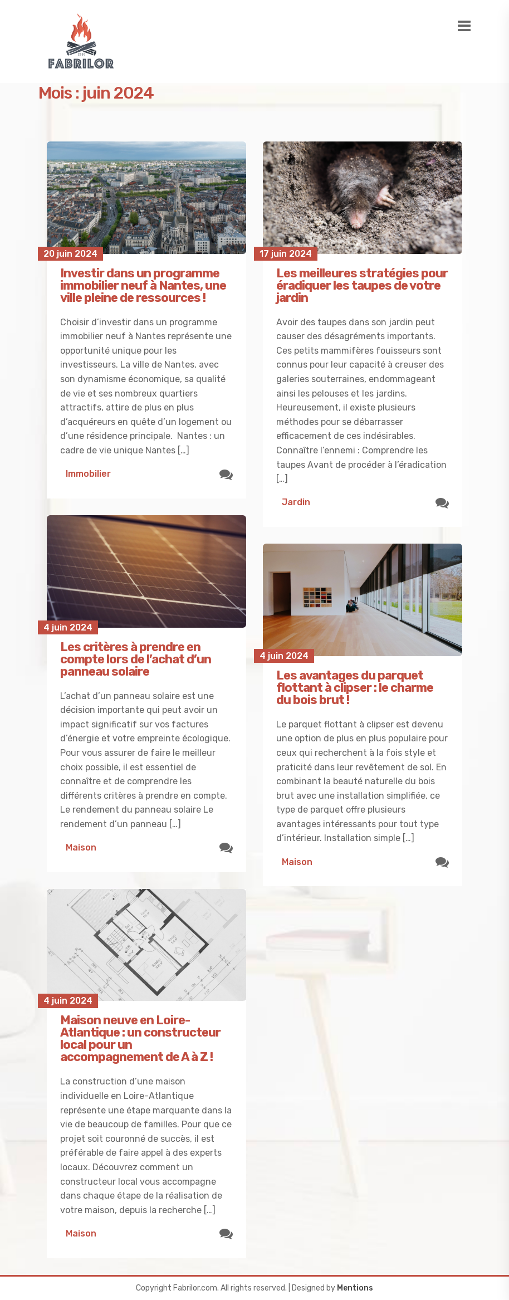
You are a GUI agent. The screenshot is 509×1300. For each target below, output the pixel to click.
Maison (81, 847)
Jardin (296, 502)
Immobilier (88, 473)
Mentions (355, 1288)
